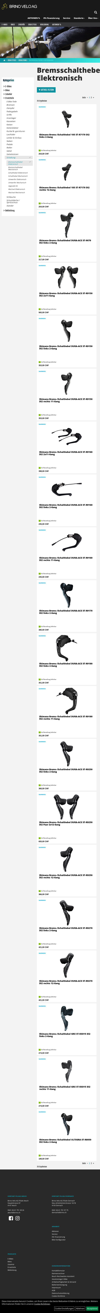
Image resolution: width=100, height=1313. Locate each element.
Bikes (13, 24)
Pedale (9, 144)
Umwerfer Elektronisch (17, 179)
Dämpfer (10, 108)
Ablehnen (80, 1308)
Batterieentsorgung (59, 1285)
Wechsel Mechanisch (16, 192)
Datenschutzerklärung (60, 1293)
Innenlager (11, 118)
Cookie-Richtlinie (58, 1296)
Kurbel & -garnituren (15, 131)
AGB (53, 1290)
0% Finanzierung (51, 18)
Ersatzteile (32, 24)
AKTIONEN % (34, 18)
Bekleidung (44, 24)
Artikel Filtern (46, 90)
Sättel (9, 151)
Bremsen (10, 105)
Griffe (9, 114)
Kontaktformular (58, 1271)
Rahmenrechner (58, 1273)
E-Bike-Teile (11, 101)
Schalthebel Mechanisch (17, 176)
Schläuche (11, 197)
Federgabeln (12, 111)
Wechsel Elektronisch (16, 189)
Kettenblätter (12, 128)
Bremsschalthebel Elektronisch (41, 60)
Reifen (9, 147)
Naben (9, 141)
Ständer (10, 205)
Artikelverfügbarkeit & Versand (64, 1282)
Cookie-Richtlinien (42, 1304)
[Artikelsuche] (95, 12)
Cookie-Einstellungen (64, 1308)
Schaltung (22, 60)
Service (66, 18)
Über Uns (93, 18)
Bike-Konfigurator (59, 1240)
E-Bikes (4, 24)
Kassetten (10, 121)
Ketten (9, 124)
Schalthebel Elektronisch (18, 173)
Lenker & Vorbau (13, 137)
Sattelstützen (12, 154)
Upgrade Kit (13, 186)
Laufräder (10, 134)
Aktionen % (56, 24)
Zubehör (21, 24)
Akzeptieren (92, 1308)
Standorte (79, 18)
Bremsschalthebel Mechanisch (15, 168)
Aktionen (55, 1231)
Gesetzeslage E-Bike (59, 1279)
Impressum (56, 1287)
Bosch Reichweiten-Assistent (63, 1276)
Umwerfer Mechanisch (17, 182)
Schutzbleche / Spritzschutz (13, 201)
